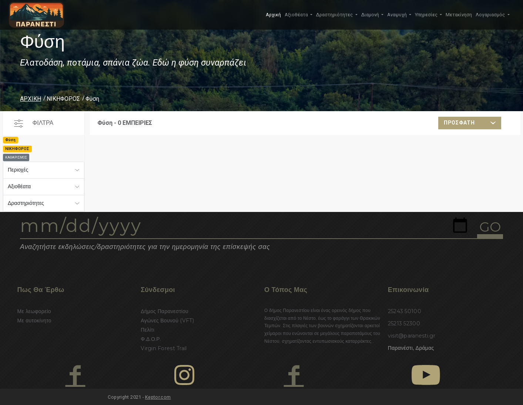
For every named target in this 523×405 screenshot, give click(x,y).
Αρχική (273, 14)
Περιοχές (18, 169)
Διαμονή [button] (370, 14)
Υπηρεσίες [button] (427, 14)
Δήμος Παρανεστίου (164, 311)
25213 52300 (404, 323)
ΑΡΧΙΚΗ (30, 98)
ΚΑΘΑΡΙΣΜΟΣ (16, 157)
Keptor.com (158, 397)
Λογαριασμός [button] (491, 14)
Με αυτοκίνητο (34, 320)
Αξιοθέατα (19, 186)
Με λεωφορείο (34, 311)
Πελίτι (147, 329)
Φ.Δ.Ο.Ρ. (151, 339)
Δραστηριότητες (26, 203)
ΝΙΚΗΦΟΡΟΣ (63, 98)
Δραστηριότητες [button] (335, 14)
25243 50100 (404, 311)
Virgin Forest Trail (164, 348)
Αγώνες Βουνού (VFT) (167, 320)
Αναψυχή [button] (397, 14)
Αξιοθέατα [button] (297, 14)
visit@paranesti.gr (411, 335)
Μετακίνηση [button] (459, 14)
